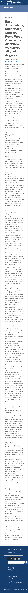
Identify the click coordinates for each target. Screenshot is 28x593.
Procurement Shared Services (15, 579)
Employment (10, 566)
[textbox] (16, 562)
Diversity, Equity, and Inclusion (15, 581)
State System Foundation (14, 578)
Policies (9, 569)
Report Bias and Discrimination (15, 582)
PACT (9, 577)
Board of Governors (12, 576)
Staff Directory (11, 567)
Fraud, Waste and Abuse (13, 570)
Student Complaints (12, 572)
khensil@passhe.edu (11, 61)
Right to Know (11, 568)
